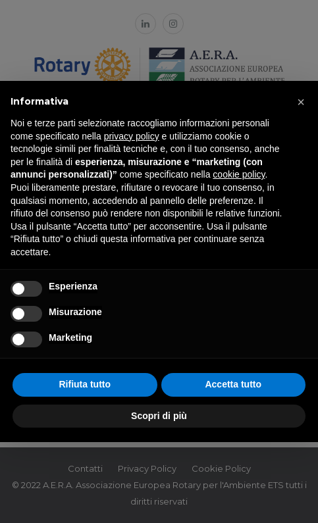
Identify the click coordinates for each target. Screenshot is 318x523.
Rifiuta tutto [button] (85, 384)
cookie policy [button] (239, 174)
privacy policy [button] (131, 136)
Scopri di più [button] (159, 416)
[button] (300, 101)
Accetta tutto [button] (233, 384)
